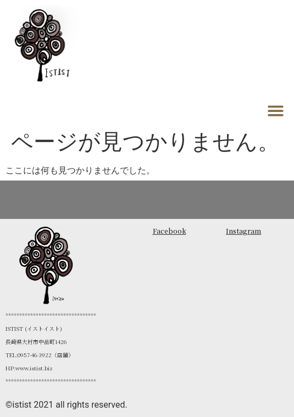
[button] (276, 110)
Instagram (243, 230)
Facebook (169, 230)
